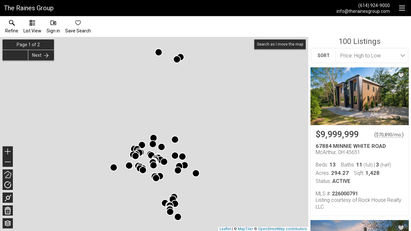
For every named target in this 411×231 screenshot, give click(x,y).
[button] (32, 28)
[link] (11, 28)
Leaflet (225, 229)
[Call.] (363, 5)
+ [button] (8, 152)
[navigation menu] (402, 8)
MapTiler (245, 229)
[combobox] (370, 55)
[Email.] (363, 11)
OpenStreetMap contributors (282, 229)
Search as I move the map (280, 44)
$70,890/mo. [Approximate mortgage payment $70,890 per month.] (389, 134)
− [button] (7, 162)
